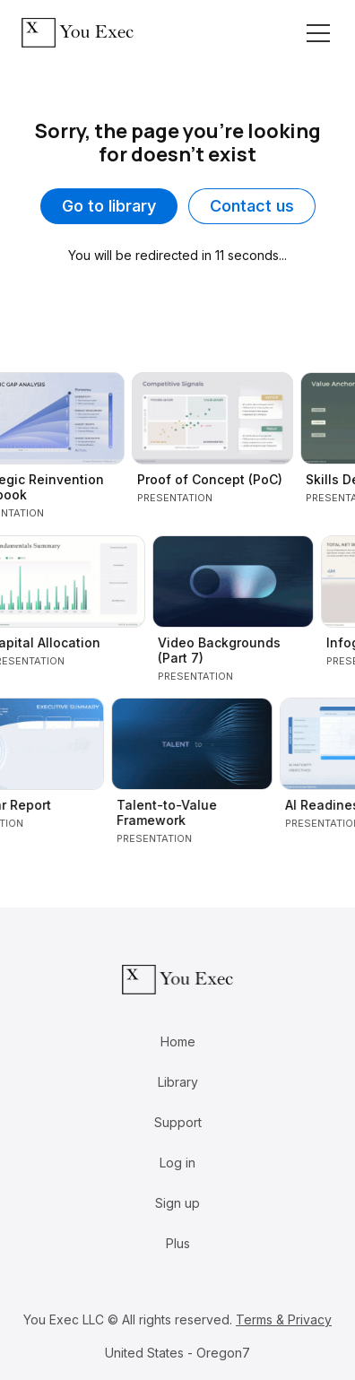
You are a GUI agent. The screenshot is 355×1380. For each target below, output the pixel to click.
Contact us (252, 205)
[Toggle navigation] (318, 33)
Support (178, 1122)
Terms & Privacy (284, 1319)
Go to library (109, 205)
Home (177, 1041)
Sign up (177, 1203)
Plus (178, 1243)
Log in (177, 1162)
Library (178, 1081)
